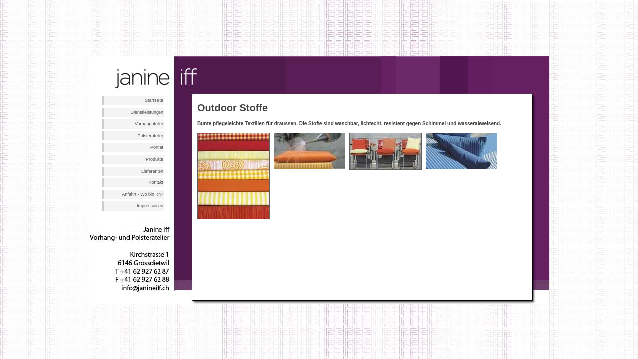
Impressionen (150, 205)
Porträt (156, 147)
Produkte (154, 159)
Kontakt (155, 182)
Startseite (154, 100)
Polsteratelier (150, 135)
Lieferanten (152, 171)
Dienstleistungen (146, 112)
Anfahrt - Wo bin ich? (142, 194)
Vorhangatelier (149, 123)
